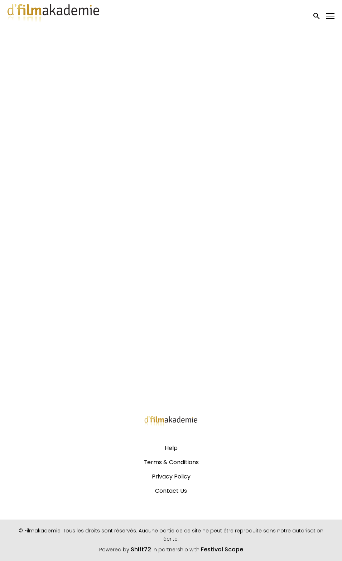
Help (171, 448)
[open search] (316, 16)
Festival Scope (222, 549)
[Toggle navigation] (330, 16)
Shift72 (141, 549)
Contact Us (171, 491)
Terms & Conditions (171, 462)
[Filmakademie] (170, 423)
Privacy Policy (171, 476)
